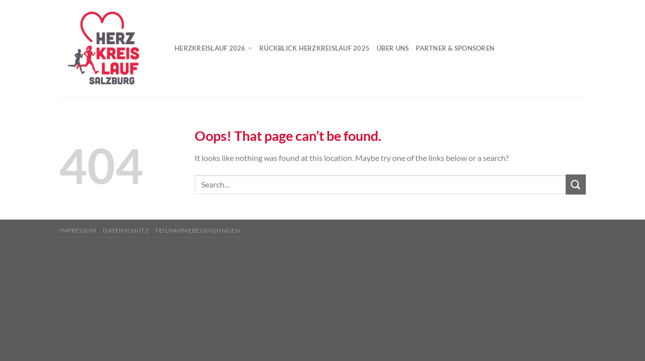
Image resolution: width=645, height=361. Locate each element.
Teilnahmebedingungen (197, 230)
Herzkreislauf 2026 (213, 48)
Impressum (78, 230)
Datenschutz (126, 230)
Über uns (393, 48)
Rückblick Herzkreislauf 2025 (314, 48)
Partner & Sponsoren (455, 48)
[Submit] (576, 184)
